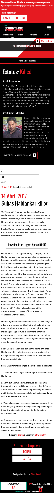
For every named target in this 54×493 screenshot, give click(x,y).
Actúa (27, 459)
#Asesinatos (40, 435)
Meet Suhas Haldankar (18, 155)
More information (9, 12)
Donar (20, 34)
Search (46, 34)
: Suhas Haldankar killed (16, 187)
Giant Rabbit (36, 474)
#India (21, 435)
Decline (20, 18)
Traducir (49, 41)
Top (2, 176)
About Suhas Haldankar (27, 60)
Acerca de (33, 34)
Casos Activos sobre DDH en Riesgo (40, 485)
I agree (7, 18)
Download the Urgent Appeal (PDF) (27, 245)
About (3, 181)
